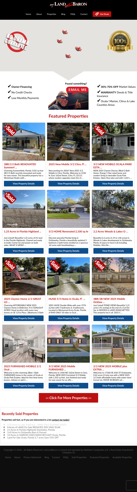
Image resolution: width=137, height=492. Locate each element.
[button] (79, 49)
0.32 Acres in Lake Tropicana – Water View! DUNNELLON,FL (37, 424)
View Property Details (24, 183)
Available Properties (122, 457)
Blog (63, 14)
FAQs (72, 14)
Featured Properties (99, 457)
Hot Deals (104, 14)
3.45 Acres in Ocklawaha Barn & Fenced (26, 432)
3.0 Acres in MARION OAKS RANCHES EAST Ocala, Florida (36, 435)
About (39, 14)
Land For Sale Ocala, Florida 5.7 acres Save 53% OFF (33, 437)
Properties (51, 14)
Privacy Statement (32, 457)
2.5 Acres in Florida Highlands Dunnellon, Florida (31, 430)
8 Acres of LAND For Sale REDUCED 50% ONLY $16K (33, 427)
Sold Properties (79, 457)
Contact (83, 14)
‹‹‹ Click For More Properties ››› (68, 398)
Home (28, 14)
